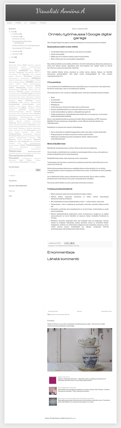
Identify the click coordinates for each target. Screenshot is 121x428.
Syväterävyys (32, 137)
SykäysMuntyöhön (21, 137)
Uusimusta (38, 147)
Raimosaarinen (37, 128)
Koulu (20, 100)
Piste (39, 126)
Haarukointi (38, 82)
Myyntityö (13, 119)
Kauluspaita (38, 97)
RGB (25, 130)
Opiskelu (19, 123)
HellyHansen (30, 85)
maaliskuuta (16, 36)
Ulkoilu (11, 147)
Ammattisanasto (26, 68)
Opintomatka (12, 123)
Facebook (26, 80)
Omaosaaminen (37, 121)
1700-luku (19, 65)
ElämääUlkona (28, 76)
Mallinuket (29, 111)
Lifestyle (24, 106)
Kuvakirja (38, 100)
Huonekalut (38, 87)
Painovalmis (17, 124)
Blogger (73, 418)
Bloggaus (38, 70)
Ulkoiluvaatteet (24, 147)
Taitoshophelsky (27, 139)
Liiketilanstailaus (13, 108)
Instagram (33, 23)
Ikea (39, 89)
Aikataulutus (31, 65)
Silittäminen (37, 134)
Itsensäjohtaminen (36, 91)
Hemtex (11, 87)
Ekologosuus (19, 76)
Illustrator (20, 91)
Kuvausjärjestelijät (36, 102)
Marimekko (37, 111)
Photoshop (17, 126)
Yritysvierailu (32, 162)
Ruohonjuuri (31, 130)
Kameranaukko (30, 97)
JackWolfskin (37, 93)
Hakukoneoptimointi (35, 84)
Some (19, 136)
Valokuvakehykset (36, 149)
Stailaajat (38, 135)
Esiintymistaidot (25, 78)
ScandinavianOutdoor (15, 134)
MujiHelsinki (21, 115)
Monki (31, 113)
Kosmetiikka (12, 100)
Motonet (11, 115)
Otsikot (39, 123)
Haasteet (11, 84)
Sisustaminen (13, 136)
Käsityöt (38, 104)
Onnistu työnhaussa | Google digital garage (26, 45)
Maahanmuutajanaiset (35, 109)
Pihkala (22, 126)
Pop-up (10, 128)
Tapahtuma (37, 139)
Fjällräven (38, 80)
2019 (13, 57)
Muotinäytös (29, 115)
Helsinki (38, 86)
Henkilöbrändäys (62, 246)
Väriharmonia (12, 160)
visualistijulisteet (26, 158)
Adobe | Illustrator (64, 377)
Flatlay (10, 82)
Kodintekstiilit (24, 98)
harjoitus (22, 85)
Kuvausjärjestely (14, 104)
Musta (34, 115)
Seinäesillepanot (27, 134)
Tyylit (19, 143)
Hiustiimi (30, 87)
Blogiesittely (12, 72)
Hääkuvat (31, 89)
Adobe (25, 65)
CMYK (36, 72)
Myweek (38, 115)
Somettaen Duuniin (18, 39)
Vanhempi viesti (106, 311)
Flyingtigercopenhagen (19, 82)
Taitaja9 (20, 139)
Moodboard (37, 113)
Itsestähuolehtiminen (14, 93)
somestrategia (25, 135)
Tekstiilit (11, 141)
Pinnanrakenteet (28, 126)
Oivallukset (27, 121)
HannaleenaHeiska (14, 85)
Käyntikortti (12, 106)
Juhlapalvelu (25, 95)
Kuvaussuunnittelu (28, 104)
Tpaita (19, 141)
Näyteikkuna (31, 119)
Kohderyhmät (32, 98)
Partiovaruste (32, 125)
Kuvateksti (26, 102)
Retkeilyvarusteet (19, 130)
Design (32, 74)
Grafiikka (30, 82)
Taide (39, 137)
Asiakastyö (23, 71)
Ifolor (36, 89)
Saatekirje (70, 246)
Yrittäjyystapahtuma (14, 162)
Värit (21, 160)
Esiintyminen (37, 76)
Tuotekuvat (25, 141)
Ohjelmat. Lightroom (15, 121)
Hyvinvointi (24, 89)
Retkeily (11, 130)
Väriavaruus (37, 158)
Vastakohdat (12, 153)
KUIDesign (29, 100)
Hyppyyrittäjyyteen (14, 89)
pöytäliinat (29, 128)
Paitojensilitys (24, 124)
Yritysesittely (24, 162)
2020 (13, 32)
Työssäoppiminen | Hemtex (67, 387)
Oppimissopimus (27, 123)
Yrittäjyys (38, 160)
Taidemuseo (12, 139)
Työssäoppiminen (33, 145)
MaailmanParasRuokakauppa (16, 111)
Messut (19, 113)
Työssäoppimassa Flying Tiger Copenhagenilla (22, 42)
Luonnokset (12, 109)
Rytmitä (17, 132)
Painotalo (11, 124)
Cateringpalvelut (29, 72)
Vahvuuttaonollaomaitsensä (16, 149)
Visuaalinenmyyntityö (21, 155)
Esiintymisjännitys (13, 78)
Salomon (38, 132)
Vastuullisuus (19, 153)
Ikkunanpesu (12, 91)
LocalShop (22, 108)
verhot (33, 153)
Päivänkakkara (22, 128)
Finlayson (32, 80)
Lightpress (31, 106)
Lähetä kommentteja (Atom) (60, 314)
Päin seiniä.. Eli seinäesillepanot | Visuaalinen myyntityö (76, 398)
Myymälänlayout (13, 117)
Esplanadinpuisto (19, 80)
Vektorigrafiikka (27, 153)
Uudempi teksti (53, 311)
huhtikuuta (16, 34)
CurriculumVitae (13, 74)
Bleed (31, 70)
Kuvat (20, 102)
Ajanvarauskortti (13, 67)
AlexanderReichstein (35, 67)
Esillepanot (36, 78)
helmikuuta (16, 51)
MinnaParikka (25, 113)
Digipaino (11, 76)
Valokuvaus (15, 151)
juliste (30, 95)
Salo (32, 132)
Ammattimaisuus (13, 68)
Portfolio (18, 23)
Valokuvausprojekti (34, 151)
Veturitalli (38, 153)
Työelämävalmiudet (14, 145)
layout (18, 106)
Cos (40, 72)
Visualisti (14, 158)
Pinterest (43, 23)
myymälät (38, 117)
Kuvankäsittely (13, 102)
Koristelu (38, 98)
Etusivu (9, 23)
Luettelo (38, 108)
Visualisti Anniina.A (60, 11)
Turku (31, 141)
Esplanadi (11, 80)
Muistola (16, 115)
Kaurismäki (18, 98)
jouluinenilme (12, 95)
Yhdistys (29, 160)
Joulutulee (18, 95)
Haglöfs (25, 84)
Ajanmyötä (38, 65)
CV (25, 23)
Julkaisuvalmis (35, 95)
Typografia (11, 143)
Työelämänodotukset (35, 143)
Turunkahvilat (37, 141)
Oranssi (34, 123)
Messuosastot (12, 113)
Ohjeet (39, 119)
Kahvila (23, 97)
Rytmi (10, 132)
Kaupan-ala (11, 98)
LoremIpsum (31, 108)
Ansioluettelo (37, 68)
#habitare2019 (12, 65)
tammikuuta (16, 54)
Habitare (18, 84)
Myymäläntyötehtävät (26, 117)
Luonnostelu (22, 110)
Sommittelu (32, 135)
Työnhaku (76, 246)
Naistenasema (22, 119)
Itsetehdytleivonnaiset (26, 93)
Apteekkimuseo (13, 70)
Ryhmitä (38, 130)
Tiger (15, 141)
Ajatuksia (23, 67)
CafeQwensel (20, 72)
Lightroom (38, 106)
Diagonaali (38, 74)
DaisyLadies (25, 74)
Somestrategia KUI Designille (21, 48)
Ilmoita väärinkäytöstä (18, 186)
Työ (25, 143)
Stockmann (12, 137)
